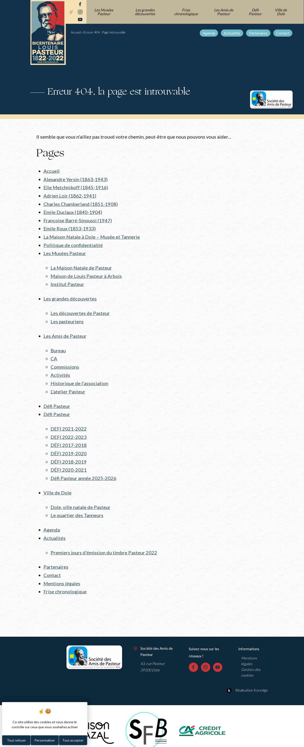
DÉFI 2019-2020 (69, 447)
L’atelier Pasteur (68, 387)
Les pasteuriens (67, 318)
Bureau (58, 346)
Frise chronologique (186, 12)
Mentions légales (61, 575)
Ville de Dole (281, 12)
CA (54, 355)
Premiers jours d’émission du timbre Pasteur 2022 (104, 544)
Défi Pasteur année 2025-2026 (83, 471)
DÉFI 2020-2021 (69, 463)
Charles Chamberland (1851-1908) (80, 203)
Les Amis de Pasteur (223, 12)
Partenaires (258, 33)
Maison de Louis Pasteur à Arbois (86, 273)
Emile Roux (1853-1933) (69, 227)
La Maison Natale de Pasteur (81, 265)
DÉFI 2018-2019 (69, 455)
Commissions (65, 362)
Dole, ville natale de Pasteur (80, 500)
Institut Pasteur (67, 281)
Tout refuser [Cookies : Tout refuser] (16, 740)
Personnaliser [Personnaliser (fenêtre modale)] (44, 740)
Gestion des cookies (251, 663)
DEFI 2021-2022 (69, 423)
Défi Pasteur (255, 12)
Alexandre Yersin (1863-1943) (75, 179)
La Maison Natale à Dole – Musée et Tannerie (91, 235)
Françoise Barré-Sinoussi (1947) (77, 219)
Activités (60, 371)
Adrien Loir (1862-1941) (69, 195)
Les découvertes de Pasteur (80, 310)
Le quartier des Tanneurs (77, 508)
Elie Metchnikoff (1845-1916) (75, 187)
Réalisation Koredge (246, 681)
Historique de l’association (79, 379)
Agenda (209, 33)
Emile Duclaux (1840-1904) (72, 211)
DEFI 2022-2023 (69, 431)
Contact (283, 33)
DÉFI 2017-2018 (69, 439)
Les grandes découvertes (145, 12)
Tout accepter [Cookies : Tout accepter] (73, 740)
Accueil (76, 32)
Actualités (232, 33)
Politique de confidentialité (73, 243)
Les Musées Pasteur (104, 12)
